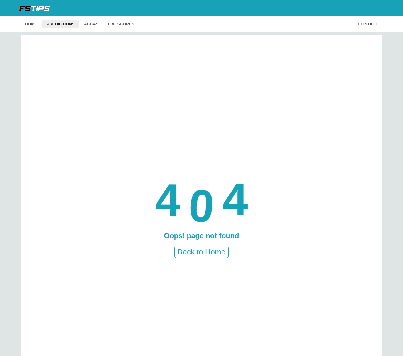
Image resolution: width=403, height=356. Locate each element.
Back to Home (201, 251)
